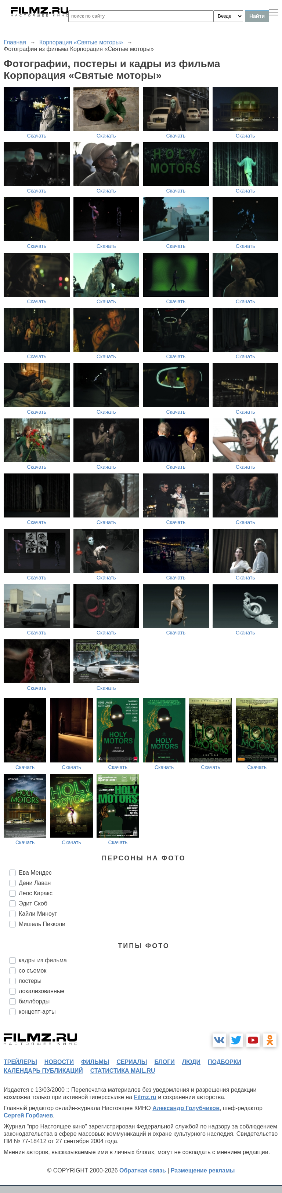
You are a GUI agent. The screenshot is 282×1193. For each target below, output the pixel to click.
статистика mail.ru (122, 1071)
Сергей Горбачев (28, 1115)
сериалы (131, 1062)
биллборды (34, 1001)
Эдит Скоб (33, 903)
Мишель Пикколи (42, 924)
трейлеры (20, 1062)
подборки (224, 1062)
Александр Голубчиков (186, 1108)
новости (59, 1062)
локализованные (41, 991)
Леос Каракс (36, 893)
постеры (30, 981)
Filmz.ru (145, 1097)
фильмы (95, 1062)
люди (191, 1062)
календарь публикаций (43, 1071)
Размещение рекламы (203, 1170)
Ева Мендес (35, 873)
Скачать (37, 136)
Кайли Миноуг (38, 914)
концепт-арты (37, 1012)
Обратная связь (142, 1170)
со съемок (32, 970)
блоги (164, 1062)
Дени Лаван (35, 883)
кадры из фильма (43, 960)
